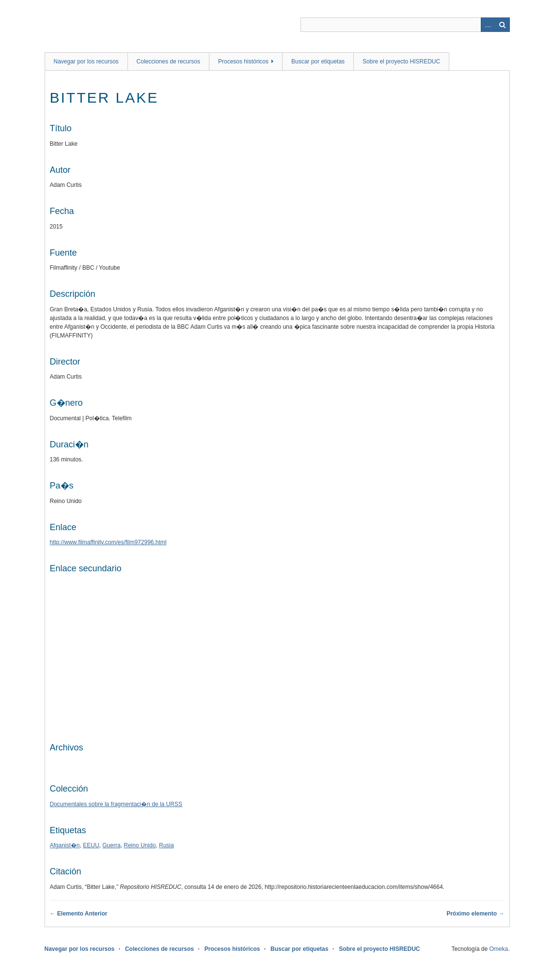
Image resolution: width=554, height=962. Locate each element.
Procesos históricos (243, 61)
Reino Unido (140, 845)
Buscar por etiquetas (318, 61)
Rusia (166, 845)
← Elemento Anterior (79, 913)
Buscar (502, 24)
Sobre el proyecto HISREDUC (401, 61)
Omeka (498, 949)
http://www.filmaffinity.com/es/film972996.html (108, 542)
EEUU (91, 845)
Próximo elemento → (475, 913)
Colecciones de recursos (168, 61)
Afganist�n (65, 845)
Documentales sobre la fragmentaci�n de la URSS (116, 804)
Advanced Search (488, 24)
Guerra (111, 845)
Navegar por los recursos (86, 61)
